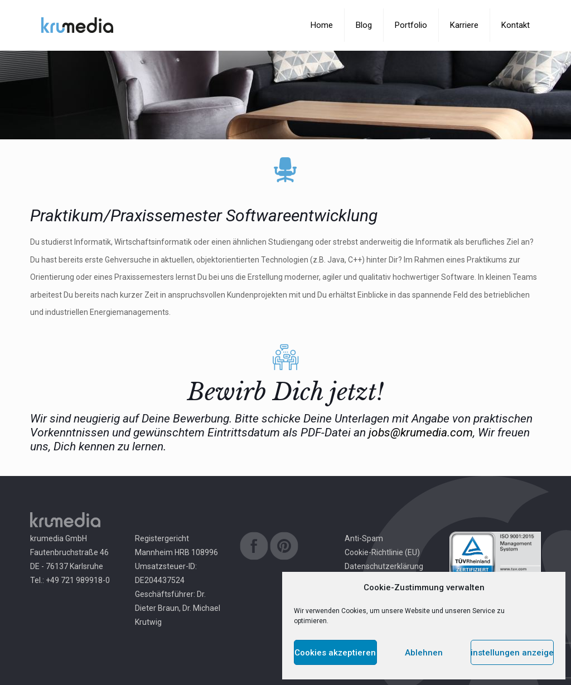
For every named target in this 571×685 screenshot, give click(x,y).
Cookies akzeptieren (335, 653)
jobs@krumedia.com (421, 432)
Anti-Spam (364, 538)
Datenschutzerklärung (384, 566)
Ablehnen (424, 653)
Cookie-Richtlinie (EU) (382, 552)
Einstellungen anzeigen (512, 653)
